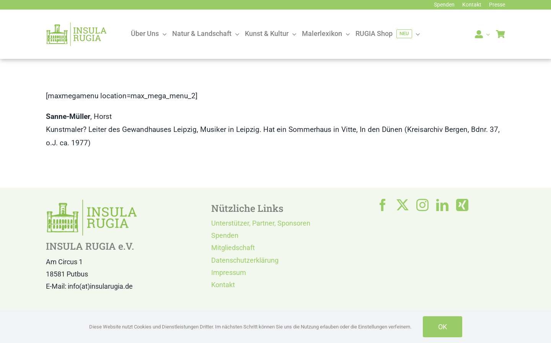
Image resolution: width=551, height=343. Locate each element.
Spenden (224, 235)
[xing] (462, 205)
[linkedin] (442, 205)
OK (442, 327)
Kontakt (223, 285)
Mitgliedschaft (233, 248)
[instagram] (422, 205)
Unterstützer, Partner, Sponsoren (260, 223)
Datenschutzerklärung (245, 260)
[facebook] (383, 205)
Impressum (228, 272)
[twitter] (402, 205)
